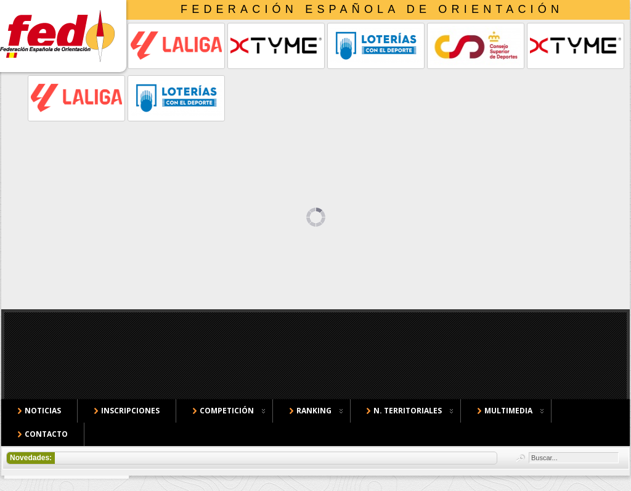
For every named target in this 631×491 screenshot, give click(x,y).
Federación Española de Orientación (372, 9)
